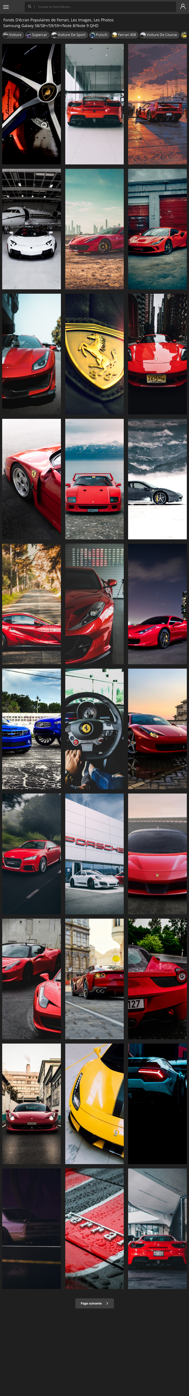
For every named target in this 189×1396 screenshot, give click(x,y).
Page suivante (94, 1303)
